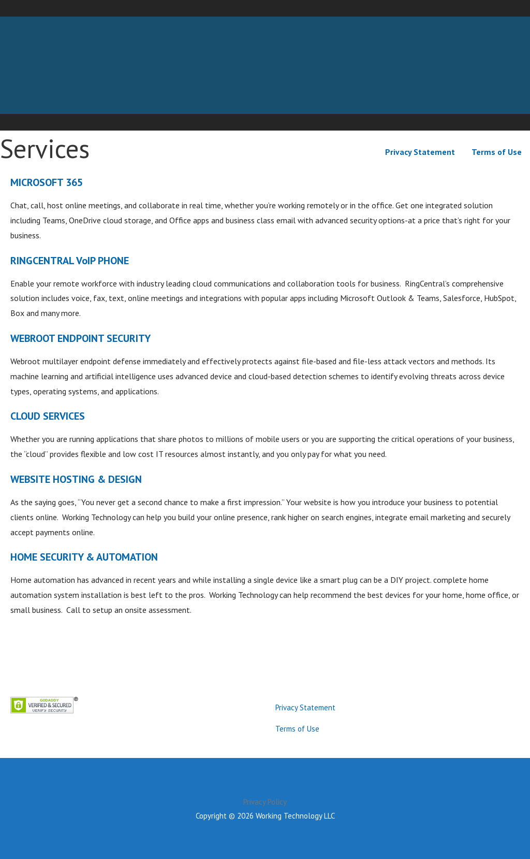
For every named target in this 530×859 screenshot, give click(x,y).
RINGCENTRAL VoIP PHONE (69, 260)
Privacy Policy (265, 802)
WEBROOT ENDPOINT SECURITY (80, 338)
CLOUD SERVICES (47, 416)
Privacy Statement (420, 152)
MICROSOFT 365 (46, 182)
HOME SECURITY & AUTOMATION (84, 557)
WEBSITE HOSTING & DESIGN (76, 479)
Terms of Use (497, 152)
